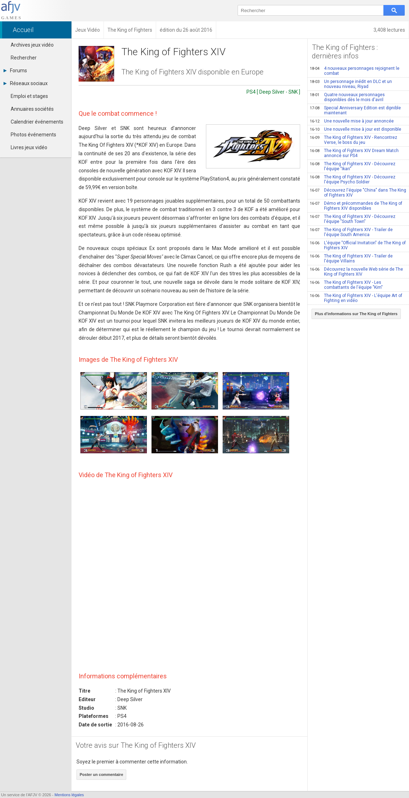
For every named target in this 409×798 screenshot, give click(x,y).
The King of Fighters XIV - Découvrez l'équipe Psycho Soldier (352, 179)
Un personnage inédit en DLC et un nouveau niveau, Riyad (351, 84)
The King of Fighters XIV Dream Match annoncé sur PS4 (354, 153)
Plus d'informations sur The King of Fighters (356, 314)
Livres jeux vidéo (29, 147)
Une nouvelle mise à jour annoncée (352, 121)
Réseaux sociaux (26, 83)
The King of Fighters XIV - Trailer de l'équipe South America (351, 232)
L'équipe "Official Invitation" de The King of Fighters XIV (358, 245)
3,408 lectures (389, 30)
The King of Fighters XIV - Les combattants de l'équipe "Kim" (346, 285)
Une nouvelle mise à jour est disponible (355, 129)
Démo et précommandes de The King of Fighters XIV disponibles (356, 206)
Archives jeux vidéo (32, 45)
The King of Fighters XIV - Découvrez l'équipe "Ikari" (352, 166)
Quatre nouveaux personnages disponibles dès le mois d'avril (347, 97)
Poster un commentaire (101, 774)
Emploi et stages (29, 96)
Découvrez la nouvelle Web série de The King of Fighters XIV (356, 272)
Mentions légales (69, 795)
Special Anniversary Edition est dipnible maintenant (355, 110)
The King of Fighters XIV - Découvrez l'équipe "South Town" (352, 219)
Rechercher (24, 58)
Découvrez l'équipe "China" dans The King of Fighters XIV (358, 193)
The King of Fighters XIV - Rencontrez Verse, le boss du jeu (353, 140)
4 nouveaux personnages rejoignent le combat (354, 71)
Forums (15, 70)
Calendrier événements (37, 122)
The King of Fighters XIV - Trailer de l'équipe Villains (351, 259)
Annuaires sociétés (32, 109)
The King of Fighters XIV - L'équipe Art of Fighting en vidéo (356, 298)
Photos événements (33, 134)
